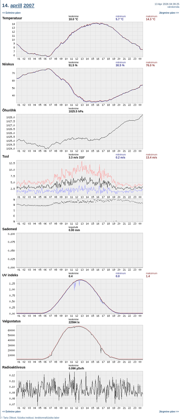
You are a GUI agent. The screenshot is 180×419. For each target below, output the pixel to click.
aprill (16, 5)
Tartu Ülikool (9, 417)
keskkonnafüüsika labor (47, 417)
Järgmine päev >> (169, 13)
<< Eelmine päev (11, 13)
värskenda (173, 6)
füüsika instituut (25, 417)
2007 (28, 5)
